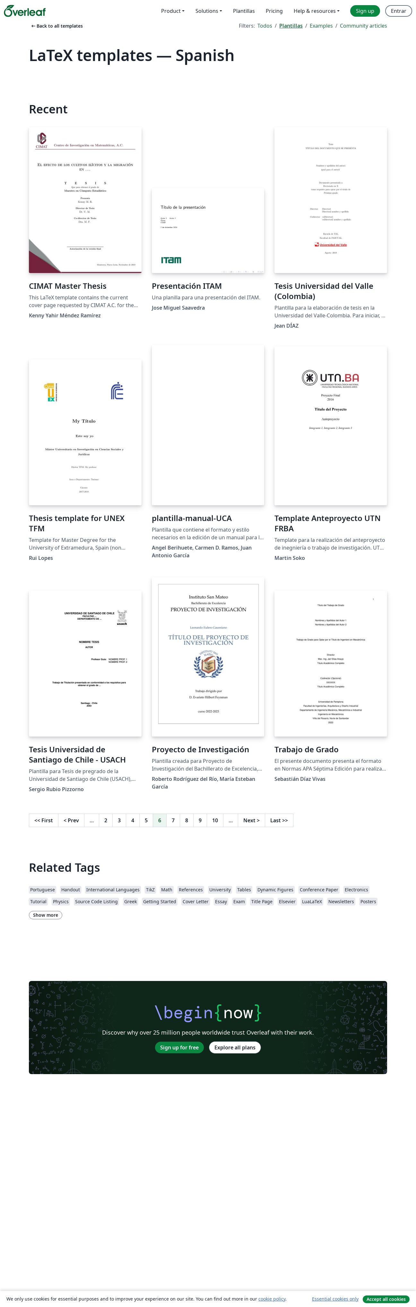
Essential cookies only (335, 1299)
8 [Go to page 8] (186, 820)
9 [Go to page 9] (200, 820)
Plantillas (291, 25)
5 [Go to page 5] (146, 820)
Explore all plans (235, 1047)
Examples (321, 25)
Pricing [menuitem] (274, 10)
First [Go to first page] (43, 820)
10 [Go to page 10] (215, 820)
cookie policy (271, 1299)
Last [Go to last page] (279, 820)
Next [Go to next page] (251, 820)
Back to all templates (56, 26)
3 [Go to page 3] (119, 820)
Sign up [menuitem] (365, 10)
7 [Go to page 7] (173, 820)
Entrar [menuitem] (398, 10)
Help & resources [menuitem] (315, 10)
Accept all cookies (386, 1299)
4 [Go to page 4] (132, 820)
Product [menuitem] (171, 10)
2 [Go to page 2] (105, 820)
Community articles (363, 25)
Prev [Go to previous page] (71, 820)
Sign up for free (179, 1047)
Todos (264, 25)
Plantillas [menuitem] (244, 10)
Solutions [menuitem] (206, 10)
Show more (45, 915)
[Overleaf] (25, 11)
